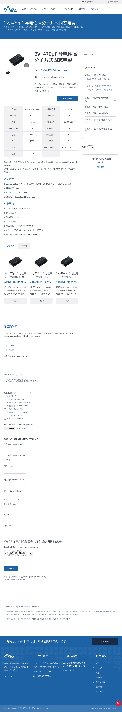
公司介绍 (34, 9)
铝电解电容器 (44, 619)
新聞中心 (55, 9)
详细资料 (100, 167)
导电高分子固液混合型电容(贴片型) (98, 120)
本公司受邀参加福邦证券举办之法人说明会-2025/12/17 (75, 664)
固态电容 (36, 619)
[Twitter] (8, 676)
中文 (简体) (114, 2)
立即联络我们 (65, 619)
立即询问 (67, 99)
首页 (24, 9)
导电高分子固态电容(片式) (32, 30)
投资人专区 (69, 9)
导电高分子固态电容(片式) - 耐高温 (56, 30)
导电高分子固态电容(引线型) (96, 107)
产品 (45, 9)
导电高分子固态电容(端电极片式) (97, 99)
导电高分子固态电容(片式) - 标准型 (98, 80)
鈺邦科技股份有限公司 (26, 708)
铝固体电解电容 (54, 619)
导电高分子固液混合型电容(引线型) (98, 130)
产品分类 (17, 30)
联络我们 (83, 9)
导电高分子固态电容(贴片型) (96, 113)
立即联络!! (105, 641)
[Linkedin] (11, 676)
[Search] (95, 2)
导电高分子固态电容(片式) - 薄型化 (99, 90)
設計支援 (95, 9)
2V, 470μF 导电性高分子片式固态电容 (15, 275)
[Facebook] (5, 676)
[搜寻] (83, 2)
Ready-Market (113, 708)
